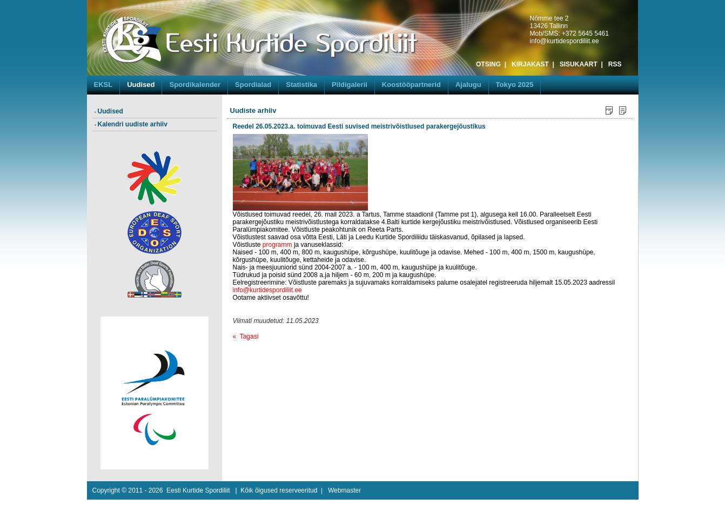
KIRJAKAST (530, 64)
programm (277, 244)
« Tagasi (246, 336)
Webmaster (344, 490)
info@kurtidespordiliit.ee (564, 41)
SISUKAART (579, 64)
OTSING (488, 64)
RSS (615, 64)
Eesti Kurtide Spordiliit (198, 490)
